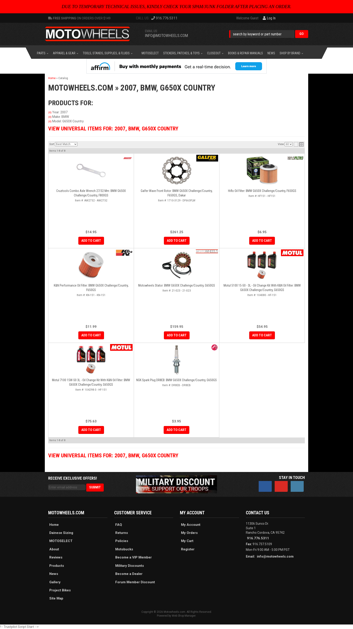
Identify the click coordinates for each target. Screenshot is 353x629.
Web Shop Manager (183, 615)
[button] (268, 34)
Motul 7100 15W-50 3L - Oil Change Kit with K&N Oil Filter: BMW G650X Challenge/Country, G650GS (91, 382)
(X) (50, 112)
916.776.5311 (258, 538)
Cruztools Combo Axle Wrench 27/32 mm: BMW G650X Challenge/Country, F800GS (91, 193)
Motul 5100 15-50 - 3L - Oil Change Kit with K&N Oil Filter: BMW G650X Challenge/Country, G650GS (262, 288)
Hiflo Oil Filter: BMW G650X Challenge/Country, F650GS (262, 191)
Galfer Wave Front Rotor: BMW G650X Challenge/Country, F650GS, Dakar (177, 193)
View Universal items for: (113, 128)
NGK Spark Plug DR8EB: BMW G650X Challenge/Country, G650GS (176, 380)
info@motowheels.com (166, 35)
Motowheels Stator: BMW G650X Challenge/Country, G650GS (176, 285)
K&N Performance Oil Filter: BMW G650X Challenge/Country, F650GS (91, 288)
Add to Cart (91, 241)
